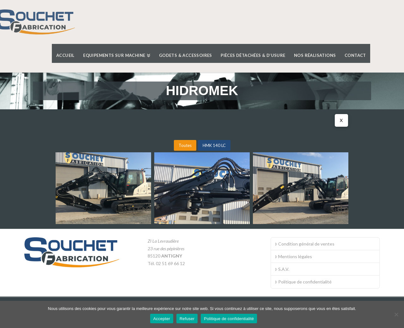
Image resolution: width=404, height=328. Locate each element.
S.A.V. (282, 269)
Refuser (187, 318)
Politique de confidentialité (303, 281)
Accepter (161, 318)
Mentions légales (293, 256)
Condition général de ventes (304, 243)
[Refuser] (396, 314)
